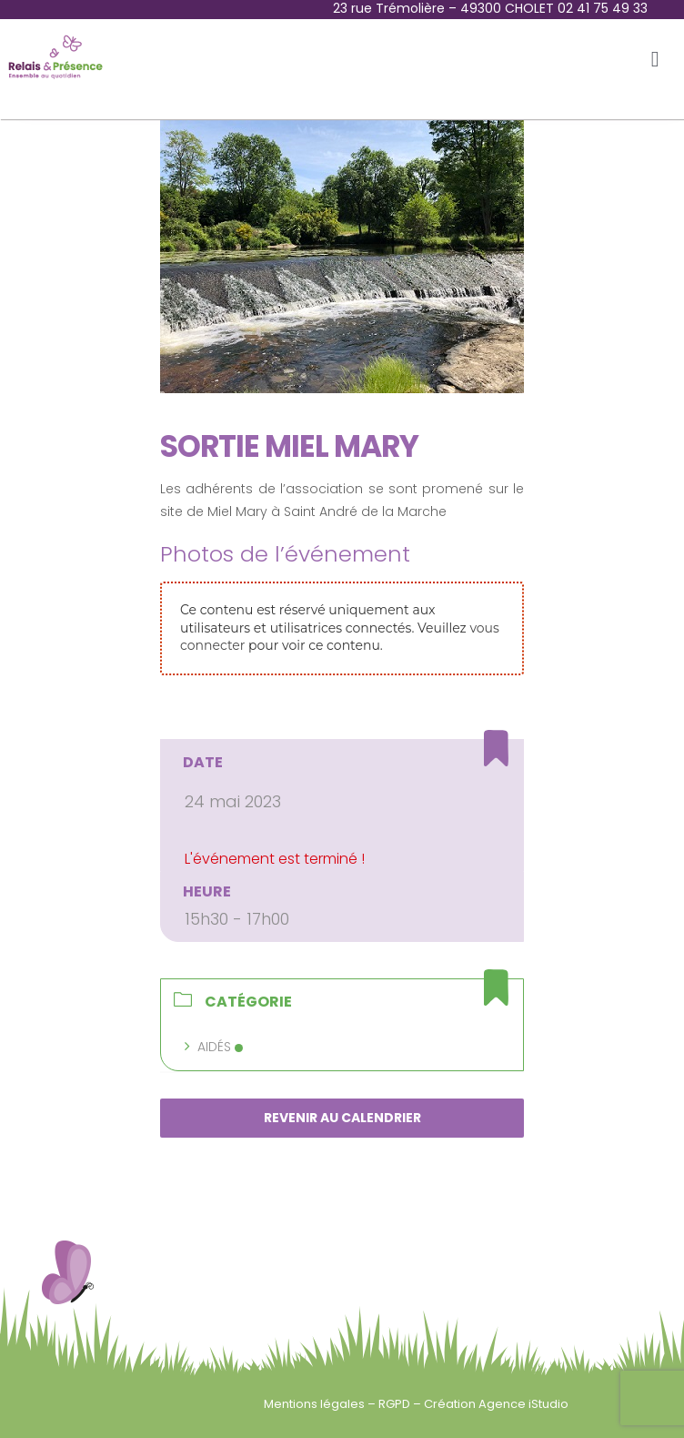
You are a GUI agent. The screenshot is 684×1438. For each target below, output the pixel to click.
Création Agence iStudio (496, 1404)
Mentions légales (315, 1404)
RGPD (395, 1404)
